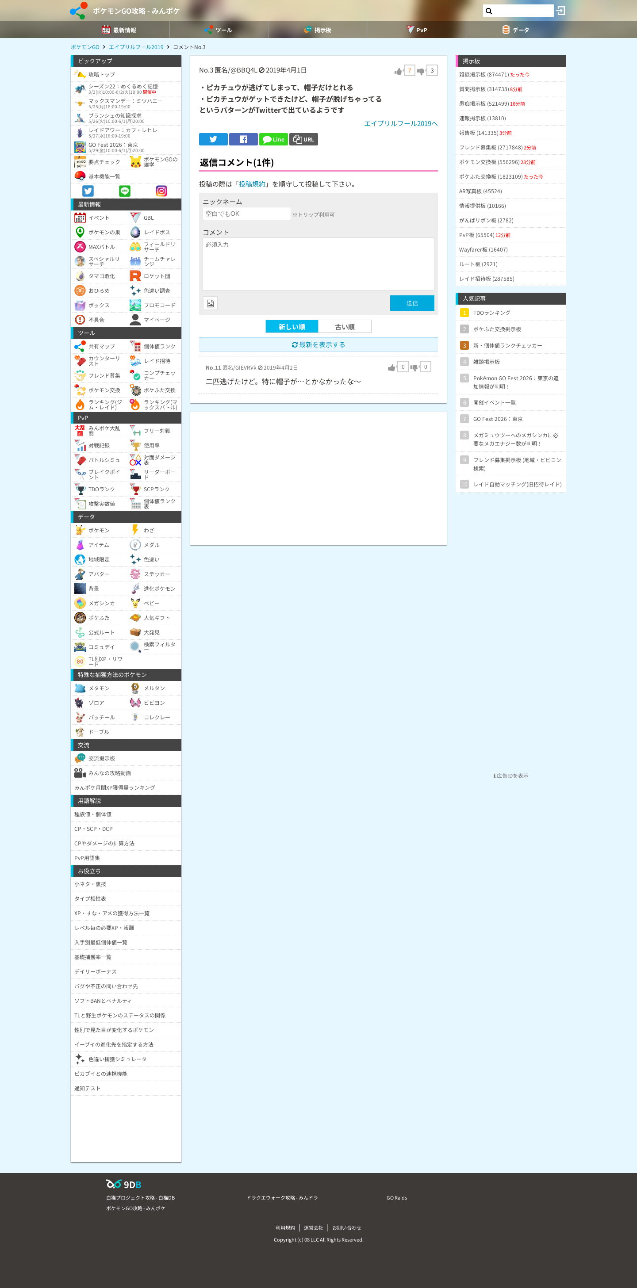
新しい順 (292, 326)
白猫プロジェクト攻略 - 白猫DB (140, 1197)
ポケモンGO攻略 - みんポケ (136, 10)
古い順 (345, 326)
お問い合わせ (346, 1227)
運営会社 (313, 1227)
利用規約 (285, 1227)
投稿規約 (252, 183)
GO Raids (397, 1197)
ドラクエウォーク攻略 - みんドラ (282, 1197)
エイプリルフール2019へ (401, 123)
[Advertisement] (318, 474)
